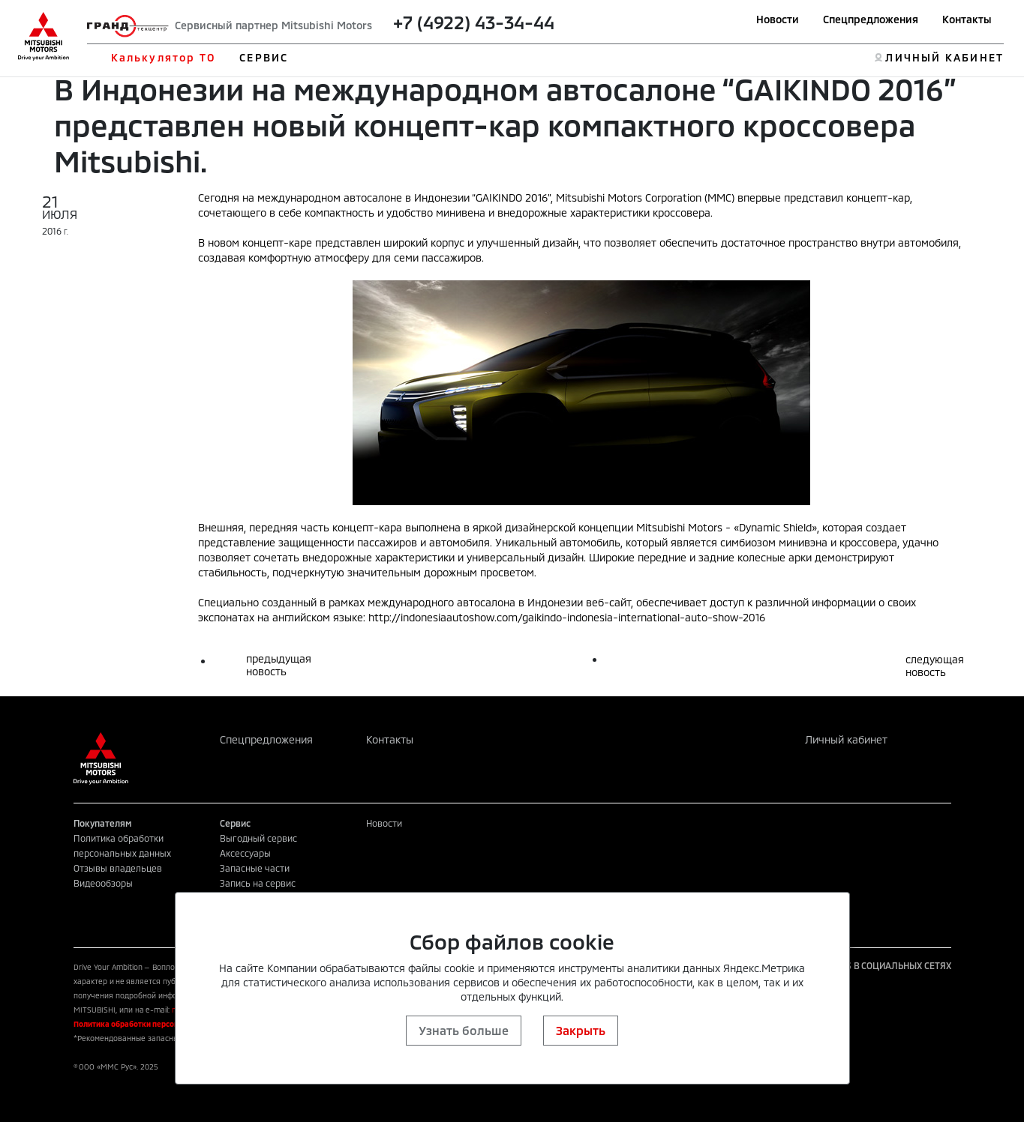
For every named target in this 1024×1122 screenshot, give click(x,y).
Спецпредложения (870, 19)
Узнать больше (464, 1030)
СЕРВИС (263, 57)
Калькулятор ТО (163, 57)
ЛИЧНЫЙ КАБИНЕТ (944, 57)
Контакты (967, 19)
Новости (777, 19)
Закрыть (580, 1030)
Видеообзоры (103, 883)
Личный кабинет (846, 739)
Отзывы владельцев (118, 868)
